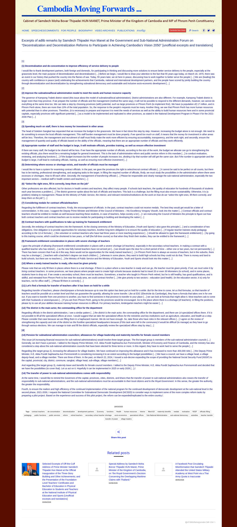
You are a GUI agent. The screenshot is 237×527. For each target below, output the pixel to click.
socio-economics (120, 415)
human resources (130, 412)
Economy (100, 412)
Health (118, 412)
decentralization (69, 412)
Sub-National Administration (157, 415)
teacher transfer (207, 415)
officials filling (205, 412)
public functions (40, 415)
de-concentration (54, 412)
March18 (151, 412)
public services (54, 415)
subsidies (194, 415)
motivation (186, 412)
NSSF (195, 412)
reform (65, 415)
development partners (86, 412)
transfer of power (111, 419)
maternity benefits (164, 412)
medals (176, 412)
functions (110, 412)
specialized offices (137, 415)
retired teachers (76, 415)
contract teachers (38, 412)
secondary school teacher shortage (98, 415)
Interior (142, 412)
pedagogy (28, 415)
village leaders (126, 419)
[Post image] (30, 469)
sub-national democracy (179, 415)
